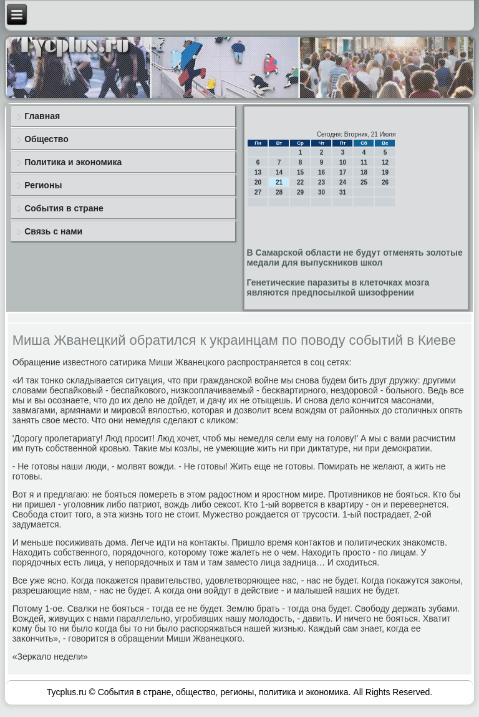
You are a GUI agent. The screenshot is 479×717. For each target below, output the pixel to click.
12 (385, 162)
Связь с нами (53, 231)
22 (300, 182)
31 (342, 192)
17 (342, 172)
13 (257, 172)
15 (300, 172)
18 (363, 172)
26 (385, 182)
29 (300, 192)
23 (321, 182)
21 (279, 182)
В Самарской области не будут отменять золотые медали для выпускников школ (354, 257)
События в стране (64, 208)
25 (363, 182)
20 (257, 182)
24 (342, 182)
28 (279, 192)
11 (363, 162)
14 (279, 172)
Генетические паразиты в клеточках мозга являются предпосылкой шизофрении (337, 287)
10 (342, 162)
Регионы (43, 185)
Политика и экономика (73, 162)
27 (257, 192)
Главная (42, 116)
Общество (46, 139)
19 (385, 172)
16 (321, 172)
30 (321, 192)
